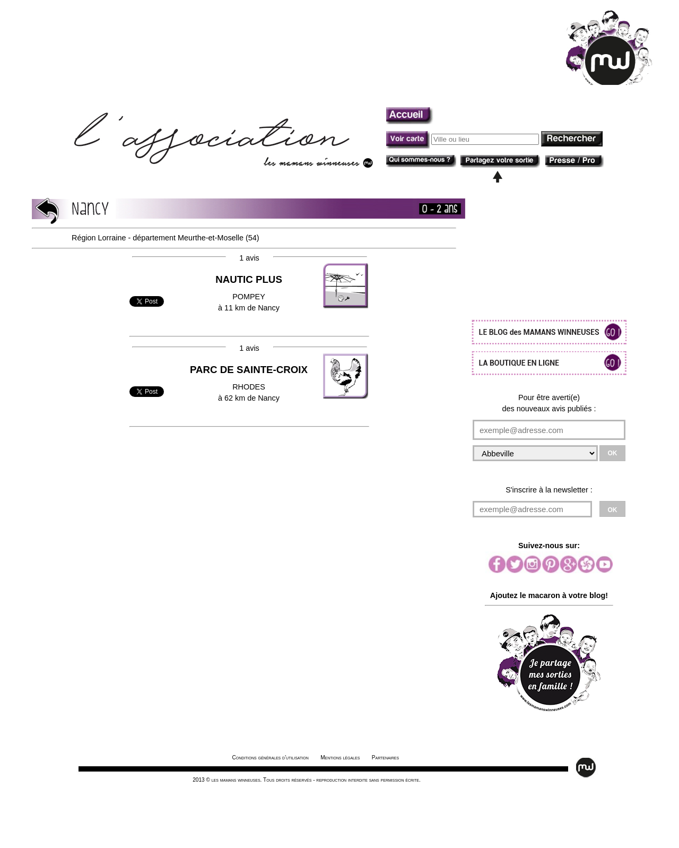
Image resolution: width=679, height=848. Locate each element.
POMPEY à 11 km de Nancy (249, 293)
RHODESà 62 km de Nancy (249, 384)
